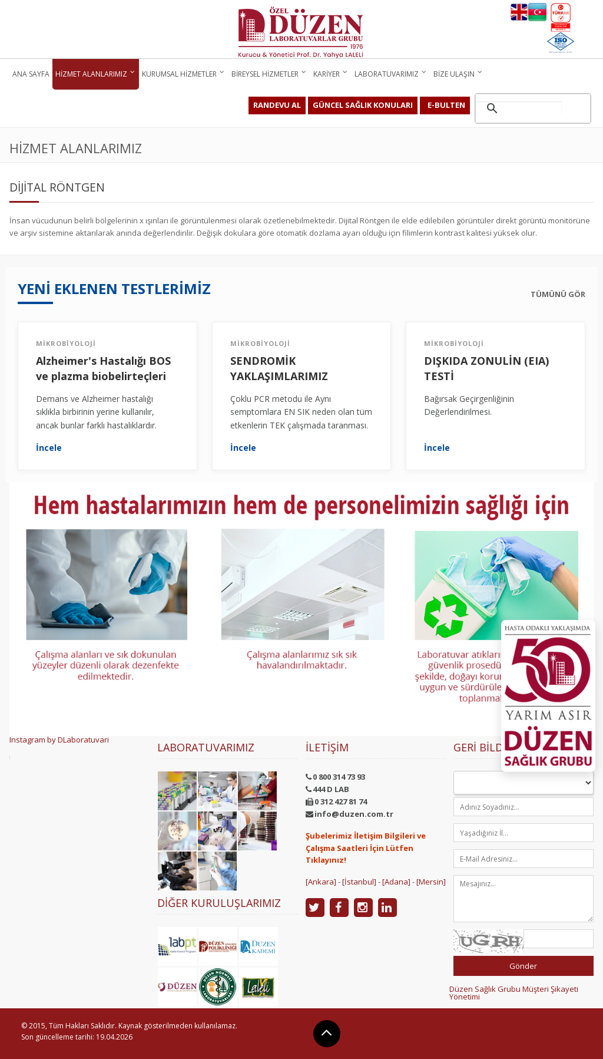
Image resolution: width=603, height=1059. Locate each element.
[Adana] (396, 881)
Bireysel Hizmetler (265, 74)
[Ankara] (321, 881)
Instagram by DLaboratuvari (59, 739)
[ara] (519, 108)
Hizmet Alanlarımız (91, 74)
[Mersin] (431, 881)
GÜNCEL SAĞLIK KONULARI (363, 105)
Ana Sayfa (30, 74)
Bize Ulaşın (454, 74)
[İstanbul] (359, 881)
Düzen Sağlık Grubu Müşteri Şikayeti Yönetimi (513, 993)
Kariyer (326, 74)
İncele (49, 448)
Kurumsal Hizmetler (179, 74)
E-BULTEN (446, 105)
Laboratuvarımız (386, 74)
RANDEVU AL (277, 105)
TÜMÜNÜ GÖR (558, 294)
